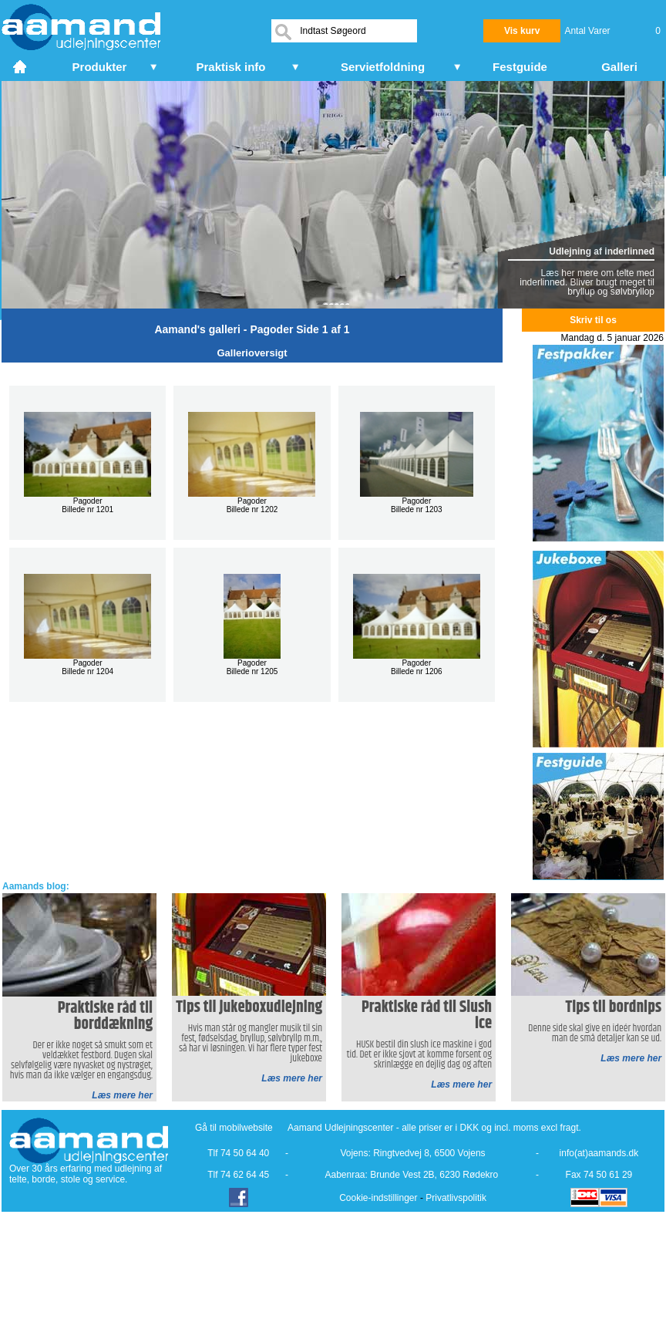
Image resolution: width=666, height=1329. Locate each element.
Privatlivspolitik (456, 1197)
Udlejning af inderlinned (601, 251)
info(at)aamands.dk (599, 1153)
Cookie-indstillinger (378, 1197)
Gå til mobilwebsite (234, 1127)
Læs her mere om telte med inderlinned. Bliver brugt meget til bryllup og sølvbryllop (587, 282)
